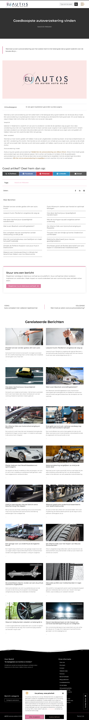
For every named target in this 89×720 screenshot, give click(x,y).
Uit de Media (63, 685)
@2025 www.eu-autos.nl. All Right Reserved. (17, 716)
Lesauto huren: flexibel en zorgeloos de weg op (21, 213)
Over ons (62, 662)
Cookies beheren (54, 717)
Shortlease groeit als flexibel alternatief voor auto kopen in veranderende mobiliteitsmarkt (65, 246)
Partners (62, 674)
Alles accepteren (34, 717)
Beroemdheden (64, 676)
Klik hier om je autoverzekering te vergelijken (29, 158)
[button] (63, 693)
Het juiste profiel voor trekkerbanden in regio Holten (63, 583)
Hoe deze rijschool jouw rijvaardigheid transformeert (20, 387)
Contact (62, 668)
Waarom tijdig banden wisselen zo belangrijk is (23, 622)
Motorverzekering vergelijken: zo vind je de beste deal (62, 466)
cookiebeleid (51, 709)
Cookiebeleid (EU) (65, 682)
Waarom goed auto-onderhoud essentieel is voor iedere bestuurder (63, 505)
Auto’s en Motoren (44, 27)
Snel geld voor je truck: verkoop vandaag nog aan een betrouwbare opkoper (63, 427)
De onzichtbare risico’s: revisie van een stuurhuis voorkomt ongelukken (24, 583)
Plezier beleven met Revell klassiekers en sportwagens (21, 466)
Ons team (62, 665)
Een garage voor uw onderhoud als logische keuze (22, 544)
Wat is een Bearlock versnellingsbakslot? (18, 226)
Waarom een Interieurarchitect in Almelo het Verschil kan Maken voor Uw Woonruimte (20, 253)
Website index (64, 671)
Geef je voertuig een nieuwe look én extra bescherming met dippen (21, 505)
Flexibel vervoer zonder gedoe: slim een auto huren (22, 348)
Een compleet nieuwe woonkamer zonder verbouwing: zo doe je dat (19, 233)
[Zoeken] (76, 4)
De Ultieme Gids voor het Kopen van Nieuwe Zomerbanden (63, 544)
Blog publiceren (64, 679)
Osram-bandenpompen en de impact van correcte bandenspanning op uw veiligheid (62, 623)
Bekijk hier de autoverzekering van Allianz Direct (49, 152)
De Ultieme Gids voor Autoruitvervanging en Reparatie (22, 427)
